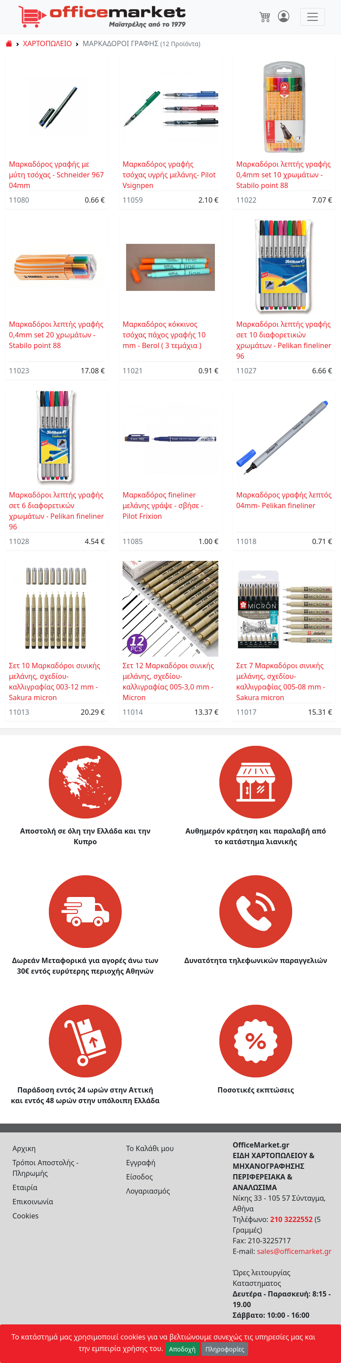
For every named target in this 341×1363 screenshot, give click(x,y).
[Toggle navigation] (312, 17)
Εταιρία (24, 1187)
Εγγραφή (140, 1162)
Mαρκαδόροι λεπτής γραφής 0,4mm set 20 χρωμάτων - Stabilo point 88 (56, 334)
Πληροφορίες (225, 1349)
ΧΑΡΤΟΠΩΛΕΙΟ (47, 43)
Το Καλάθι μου (150, 1148)
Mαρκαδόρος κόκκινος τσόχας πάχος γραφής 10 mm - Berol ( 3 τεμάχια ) (164, 334)
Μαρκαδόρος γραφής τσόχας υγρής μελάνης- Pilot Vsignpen (169, 174)
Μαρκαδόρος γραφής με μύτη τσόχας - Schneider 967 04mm (56, 174)
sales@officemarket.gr (294, 1251)
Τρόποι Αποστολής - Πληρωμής (45, 1168)
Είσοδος (139, 1177)
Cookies (25, 1216)
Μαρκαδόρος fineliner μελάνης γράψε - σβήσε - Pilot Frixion (163, 505)
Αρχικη (24, 1148)
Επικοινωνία (32, 1201)
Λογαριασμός (148, 1191)
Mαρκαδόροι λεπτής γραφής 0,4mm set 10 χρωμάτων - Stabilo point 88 (283, 174)
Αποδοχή (182, 1349)
